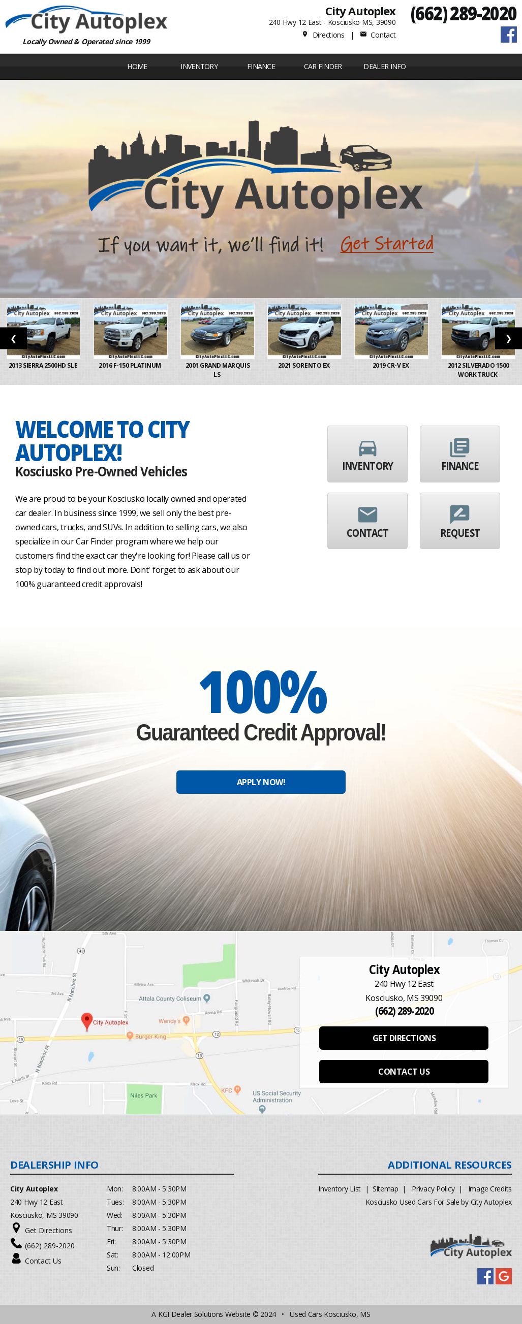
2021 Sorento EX (304, 365)
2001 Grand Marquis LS (218, 370)
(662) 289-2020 (464, 13)
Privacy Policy (433, 1188)
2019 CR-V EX (392, 365)
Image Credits (490, 1188)
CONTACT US (403, 1071)
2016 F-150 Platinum (130, 365)
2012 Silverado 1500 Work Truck (478, 370)
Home (137, 66)
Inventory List (339, 1188)
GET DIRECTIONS (404, 1038)
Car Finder (323, 66)
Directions (323, 35)
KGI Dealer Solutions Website (204, 1314)
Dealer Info (384, 66)
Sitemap (385, 1188)
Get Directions (48, 1230)
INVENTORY (199, 66)
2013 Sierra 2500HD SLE (44, 365)
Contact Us (43, 1261)
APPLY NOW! (261, 782)
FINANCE (261, 66)
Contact (377, 35)
